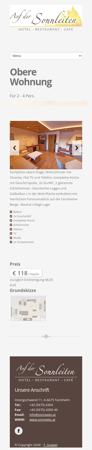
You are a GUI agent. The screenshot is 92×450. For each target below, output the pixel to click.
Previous (14, 147)
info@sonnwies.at (42, 414)
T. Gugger (50, 445)
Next (76, 147)
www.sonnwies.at (42, 419)
